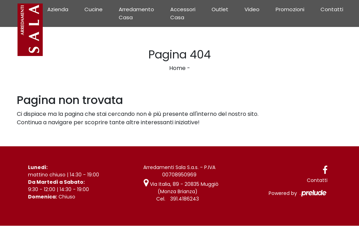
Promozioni (290, 9)
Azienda (57, 9)
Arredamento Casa (136, 13)
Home (177, 68)
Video (252, 9)
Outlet (220, 9)
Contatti (331, 9)
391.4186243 (184, 198)
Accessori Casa (182, 13)
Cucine (93, 9)
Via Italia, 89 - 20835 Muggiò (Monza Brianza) (181, 188)
